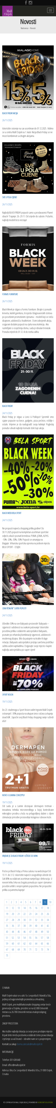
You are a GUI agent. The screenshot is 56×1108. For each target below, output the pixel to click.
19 (7, 914)
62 (24, 943)
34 (48, 920)
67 (7, 949)
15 (30, 908)
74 (48, 949)
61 (19, 943)
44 (13, 931)
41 (42, 925)
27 (7, 920)
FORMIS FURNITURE (10, 294)
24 (36, 914)
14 (24, 908)
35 (7, 925)
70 (24, 949)
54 (24, 937)
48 (36, 931)
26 (48, 914)
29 (19, 920)
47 (30, 931)
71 (30, 949)
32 (36, 920)
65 (42, 943)
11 (7, 908)
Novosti (33, 28)
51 (7, 937)
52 (13, 937)
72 (36, 949)
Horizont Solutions (45, 1102)
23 (30, 914)
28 (13, 920)
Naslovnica (24, 28)
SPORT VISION (7, 694)
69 (19, 949)
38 (24, 925)
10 (50, 902)
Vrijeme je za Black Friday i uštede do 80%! (20, 856)
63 (30, 943)
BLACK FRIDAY (7, 406)
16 (36, 908)
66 (48, 943)
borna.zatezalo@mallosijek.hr (30, 1044)
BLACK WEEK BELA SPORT (11, 513)
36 (13, 925)
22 (24, 914)
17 (42, 908)
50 (48, 931)
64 (36, 943)
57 (42, 937)
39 (30, 925)
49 (42, 931)
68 (13, 949)
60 (13, 943)
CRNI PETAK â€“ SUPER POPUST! (14, 608)
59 (7, 943)
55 (30, 937)
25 (42, 914)
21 (19, 914)
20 (13, 914)
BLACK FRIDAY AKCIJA (10, 113)
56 (36, 937)
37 (19, 925)
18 (48, 908)
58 (48, 937)
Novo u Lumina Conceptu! (13, 795)
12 (13, 908)
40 (36, 925)
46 (24, 931)
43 (7, 931)
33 (42, 920)
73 (42, 949)
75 (7, 955)
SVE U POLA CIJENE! (9, 197)
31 (30, 920)
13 (19, 908)
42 (48, 925)
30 (24, 920)
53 (19, 937)
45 (19, 931)
